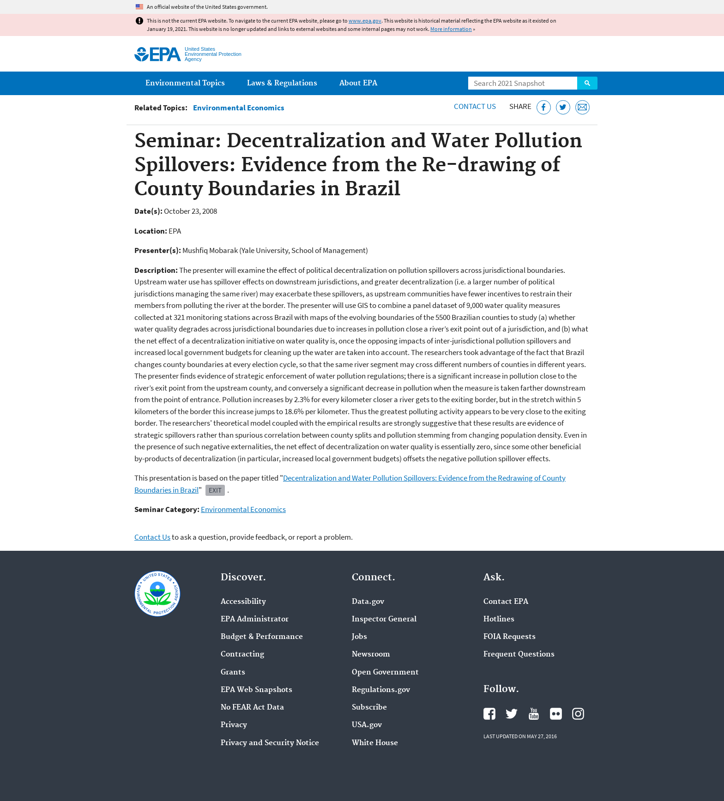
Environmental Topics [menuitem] (185, 83)
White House (375, 743)
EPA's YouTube (534, 714)
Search (587, 83)
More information (451, 28)
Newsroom (371, 654)
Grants (233, 673)
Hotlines (498, 619)
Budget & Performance (262, 637)
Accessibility (243, 602)
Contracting (242, 654)
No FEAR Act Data (252, 708)
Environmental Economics (238, 108)
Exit (215, 490)
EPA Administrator (255, 619)
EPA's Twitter (512, 714)
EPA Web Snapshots (256, 690)
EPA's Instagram (578, 714)
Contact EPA (505, 602)
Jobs (359, 637)
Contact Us (475, 106)
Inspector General (384, 619)
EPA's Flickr (556, 714)
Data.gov (368, 602)
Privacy (234, 725)
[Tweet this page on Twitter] (563, 107)
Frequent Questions (519, 654)
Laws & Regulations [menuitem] (282, 83)
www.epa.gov (365, 20)
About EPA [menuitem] (358, 83)
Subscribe (369, 708)
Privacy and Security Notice (270, 743)
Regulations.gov (381, 690)
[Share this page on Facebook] (544, 107)
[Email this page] (582, 107)
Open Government (385, 673)
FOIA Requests (509, 637)
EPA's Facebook (489, 714)
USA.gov (367, 725)
